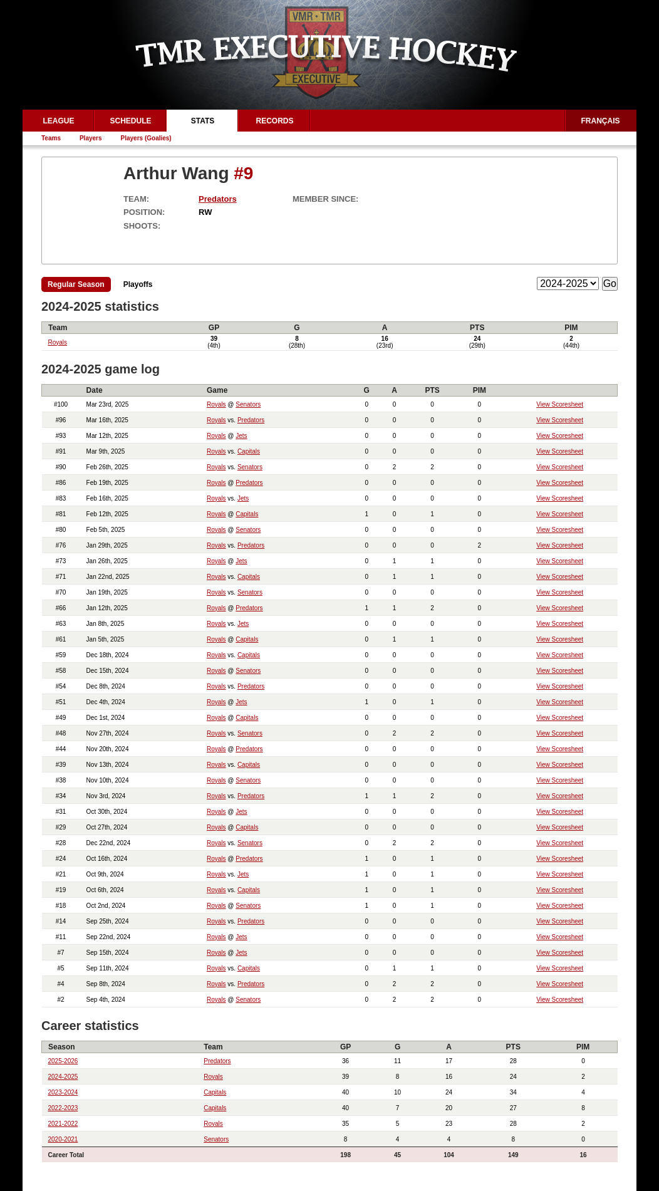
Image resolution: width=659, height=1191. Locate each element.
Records (274, 121)
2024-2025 (63, 1076)
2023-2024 (63, 1092)
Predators (218, 199)
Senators (248, 404)
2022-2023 (63, 1108)
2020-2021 (63, 1139)
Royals (58, 342)
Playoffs (138, 284)
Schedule (130, 121)
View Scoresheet (559, 404)
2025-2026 (63, 1061)
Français (600, 121)
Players (91, 138)
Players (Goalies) (146, 138)
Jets (241, 435)
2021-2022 (63, 1123)
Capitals (248, 451)
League (58, 121)
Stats (203, 121)
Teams (51, 138)
